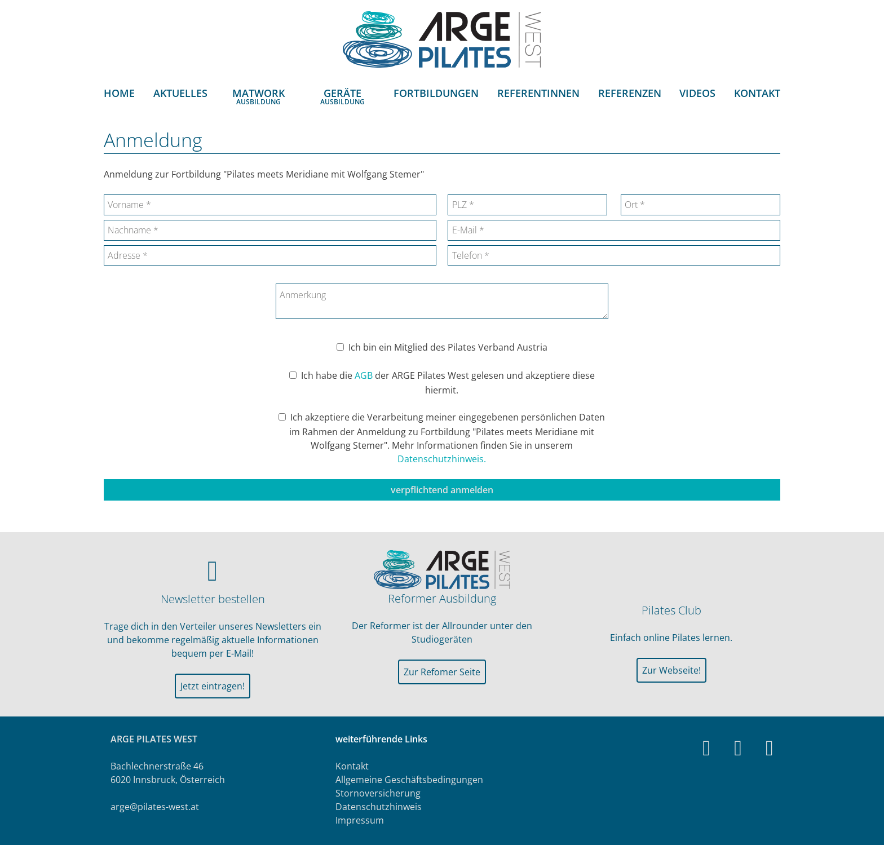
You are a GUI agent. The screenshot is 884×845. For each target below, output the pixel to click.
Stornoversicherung (378, 793)
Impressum (359, 820)
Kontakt (757, 93)
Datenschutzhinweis (378, 806)
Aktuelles (180, 93)
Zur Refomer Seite (442, 672)
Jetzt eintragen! (212, 686)
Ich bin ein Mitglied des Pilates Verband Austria (447, 347)
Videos (697, 93)
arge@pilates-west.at (155, 806)
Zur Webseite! (671, 670)
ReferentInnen (538, 93)
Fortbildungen (436, 93)
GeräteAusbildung (342, 97)
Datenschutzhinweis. (441, 459)
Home (119, 93)
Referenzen (629, 93)
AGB (364, 375)
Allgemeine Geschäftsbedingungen (409, 779)
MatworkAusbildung (258, 97)
